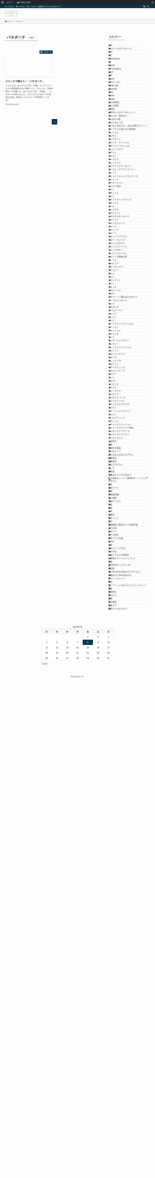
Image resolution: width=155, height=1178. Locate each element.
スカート (116, 401)
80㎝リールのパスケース (123, 53)
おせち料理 (117, 159)
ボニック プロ (118, 640)
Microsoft (116, 128)
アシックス (117, 213)
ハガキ (115, 514)
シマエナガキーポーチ (122, 370)
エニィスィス (118, 269)
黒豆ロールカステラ (121, 1105)
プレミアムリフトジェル (123, 615)
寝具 (114, 913)
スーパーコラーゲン (121, 439)
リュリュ (116, 741)
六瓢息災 (116, 828)
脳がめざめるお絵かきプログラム (127, 1032)
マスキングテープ (120, 659)
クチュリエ (117, 326)
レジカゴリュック (120, 747)
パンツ (115, 565)
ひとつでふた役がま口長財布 (125, 206)
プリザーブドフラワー (122, 602)
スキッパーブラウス (121, 407)
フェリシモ (117, 590)
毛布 (114, 982)
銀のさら (116, 1079)
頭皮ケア (116, 1098)
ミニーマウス (118, 696)
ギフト (115, 320)
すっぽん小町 (118, 185)
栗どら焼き (117, 963)
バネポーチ (117, 539)
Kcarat (115, 109)
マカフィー (117, 646)
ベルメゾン (117, 621)
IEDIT (114, 97)
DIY (113, 65)
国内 (114, 869)
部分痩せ (116, 1073)
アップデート (118, 225)
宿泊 (114, 907)
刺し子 (115, 841)
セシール (116, 451)
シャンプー (117, 376)
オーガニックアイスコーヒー (125, 282)
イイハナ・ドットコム (122, 232)
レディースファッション (123, 759)
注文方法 (116, 995)
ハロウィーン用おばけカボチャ (126, 521)
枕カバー (116, 957)
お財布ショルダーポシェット (125, 172)
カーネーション (119, 307)
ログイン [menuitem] (10, 2)
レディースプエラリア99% (124, 766)
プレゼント (117, 609)
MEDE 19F (117, 122)
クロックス (117, 345)
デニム (115, 477)
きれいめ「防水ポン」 (122, 178)
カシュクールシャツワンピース (126, 294)
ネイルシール (118, 508)
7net (114, 46)
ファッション (118, 583)
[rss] (144, 6)
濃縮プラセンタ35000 (122, 1001)
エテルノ (116, 257)
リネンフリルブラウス (122, 722)
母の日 (115, 976)
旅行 (114, 938)
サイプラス (117, 357)
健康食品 (116, 822)
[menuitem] (2, 2)
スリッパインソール (121, 426)
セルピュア (117, 458)
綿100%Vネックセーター (123, 1020)
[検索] (148, 6)
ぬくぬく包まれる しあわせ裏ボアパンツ (129, 199)
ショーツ (116, 389)
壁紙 (114, 882)
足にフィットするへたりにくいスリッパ (130, 1059)
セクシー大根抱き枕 (121, 445)
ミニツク (116, 690)
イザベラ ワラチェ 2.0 (122, 238)
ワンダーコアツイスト (122, 778)
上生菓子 (116, 791)
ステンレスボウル (120, 420)
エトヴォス (117, 263)
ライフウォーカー (120, 715)
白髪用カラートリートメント (125, 1007)
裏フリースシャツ (120, 1045)
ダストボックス (119, 464)
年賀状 (115, 926)
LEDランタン (118, 115)
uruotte (115, 147)
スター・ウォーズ (120, 414)
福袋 (114, 1014)
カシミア (116, 288)
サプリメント (118, 364)
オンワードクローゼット (123, 276)
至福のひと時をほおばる (123, 1039)
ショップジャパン (120, 382)
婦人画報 (116, 894)
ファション (117, 577)
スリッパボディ (119, 433)
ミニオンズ (117, 684)
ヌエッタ (116, 502)
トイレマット (118, 489)
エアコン (116, 250)
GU (113, 78)
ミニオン (116, 678)
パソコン (116, 558)
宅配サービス (118, 900)
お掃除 (115, 166)
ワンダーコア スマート (122, 772)
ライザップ (117, 703)
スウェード (117, 395)
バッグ (115, 533)
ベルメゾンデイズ (120, 627)
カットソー (117, 301)
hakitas (115, 84)
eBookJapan (117, 72)
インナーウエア (119, 244)
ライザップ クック (120, 709)
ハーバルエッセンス (121, 527)
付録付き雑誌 (118, 803)
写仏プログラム (119, 835)
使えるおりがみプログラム (124, 816)
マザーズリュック (120, 652)
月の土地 (116, 951)
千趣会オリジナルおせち (123, 853)
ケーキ (115, 351)
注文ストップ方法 (120, 988)
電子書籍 (116, 1092)
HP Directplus (118, 90)
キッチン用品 (118, 313)
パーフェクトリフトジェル (124, 571)
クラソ (115, 332)
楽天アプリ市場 (119, 970)
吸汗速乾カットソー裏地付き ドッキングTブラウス (129, 861)
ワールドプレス (119, 784)
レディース (117, 753)
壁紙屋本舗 (117, 888)
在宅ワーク (117, 875)
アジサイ (116, 219)
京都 (114, 797)
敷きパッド (117, 932)
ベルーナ (116, 634)
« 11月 (44, 1161)
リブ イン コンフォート (123, 734)
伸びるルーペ (118, 810)
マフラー (116, 665)
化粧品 (115, 847)
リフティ (116, 728)
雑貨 (114, 1086)
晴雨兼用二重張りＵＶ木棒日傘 (126, 944)
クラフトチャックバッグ (123, 338)
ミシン (115, 671)
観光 (114, 1051)
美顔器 (115, 1026)
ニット (115, 495)
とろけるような (119, 191)
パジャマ (116, 552)
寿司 (114, 919)
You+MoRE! (117, 153)
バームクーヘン (119, 546)
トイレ (115, 483)
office (114, 134)
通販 (114, 1067)
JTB (113, 103)
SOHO (115, 141)
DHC (114, 59)
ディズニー (117, 470)
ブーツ (115, 596)
